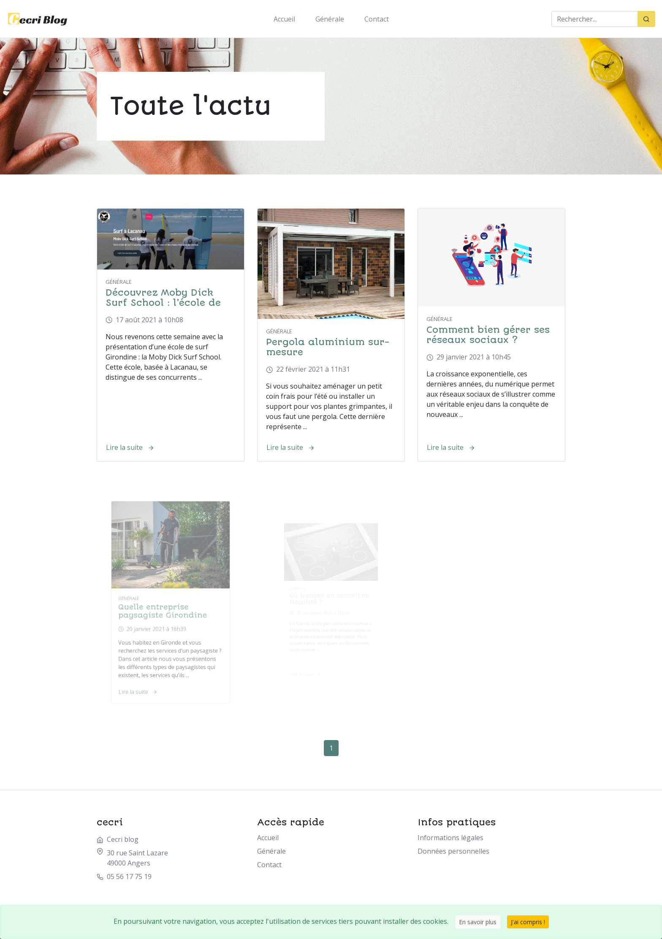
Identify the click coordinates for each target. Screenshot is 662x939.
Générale (329, 19)
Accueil (284, 19)
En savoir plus (477, 922)
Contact (376, 19)
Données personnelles (453, 851)
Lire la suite (130, 447)
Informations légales (450, 837)
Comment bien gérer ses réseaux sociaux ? (488, 334)
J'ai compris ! (528, 922)
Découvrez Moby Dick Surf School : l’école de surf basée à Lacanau (163, 302)
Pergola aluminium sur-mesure (327, 347)
